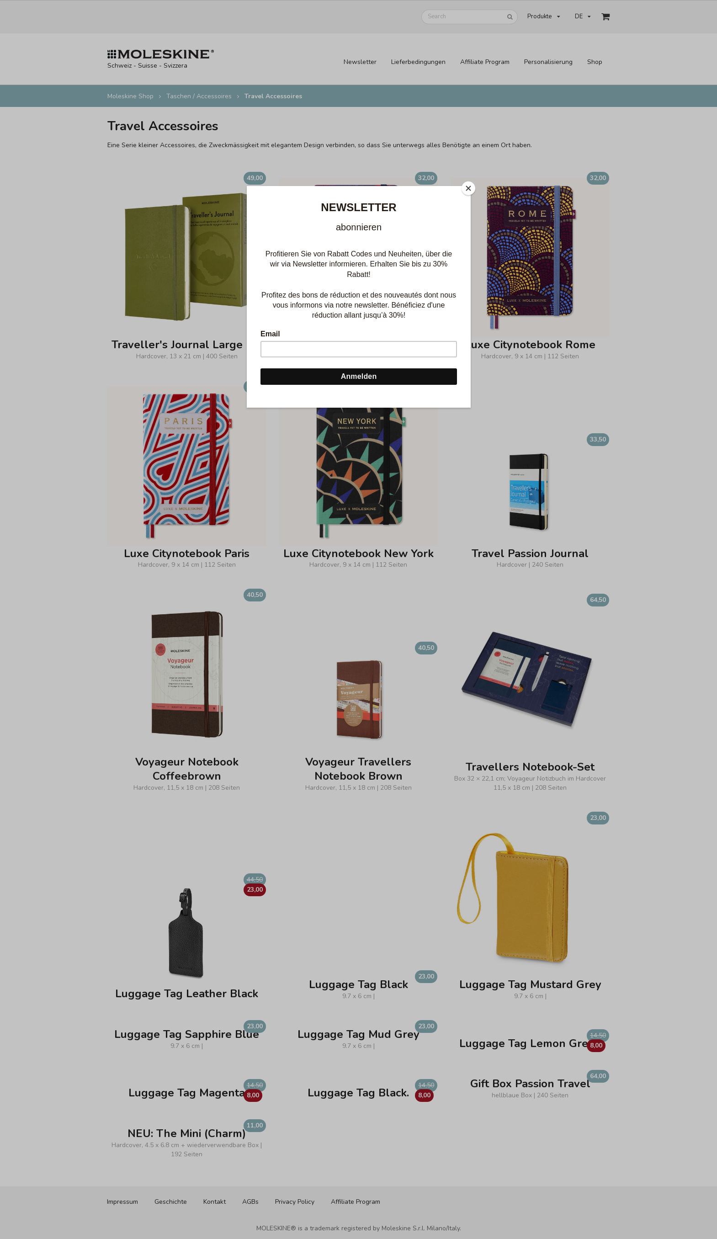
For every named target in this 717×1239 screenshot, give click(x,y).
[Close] (468, 188)
